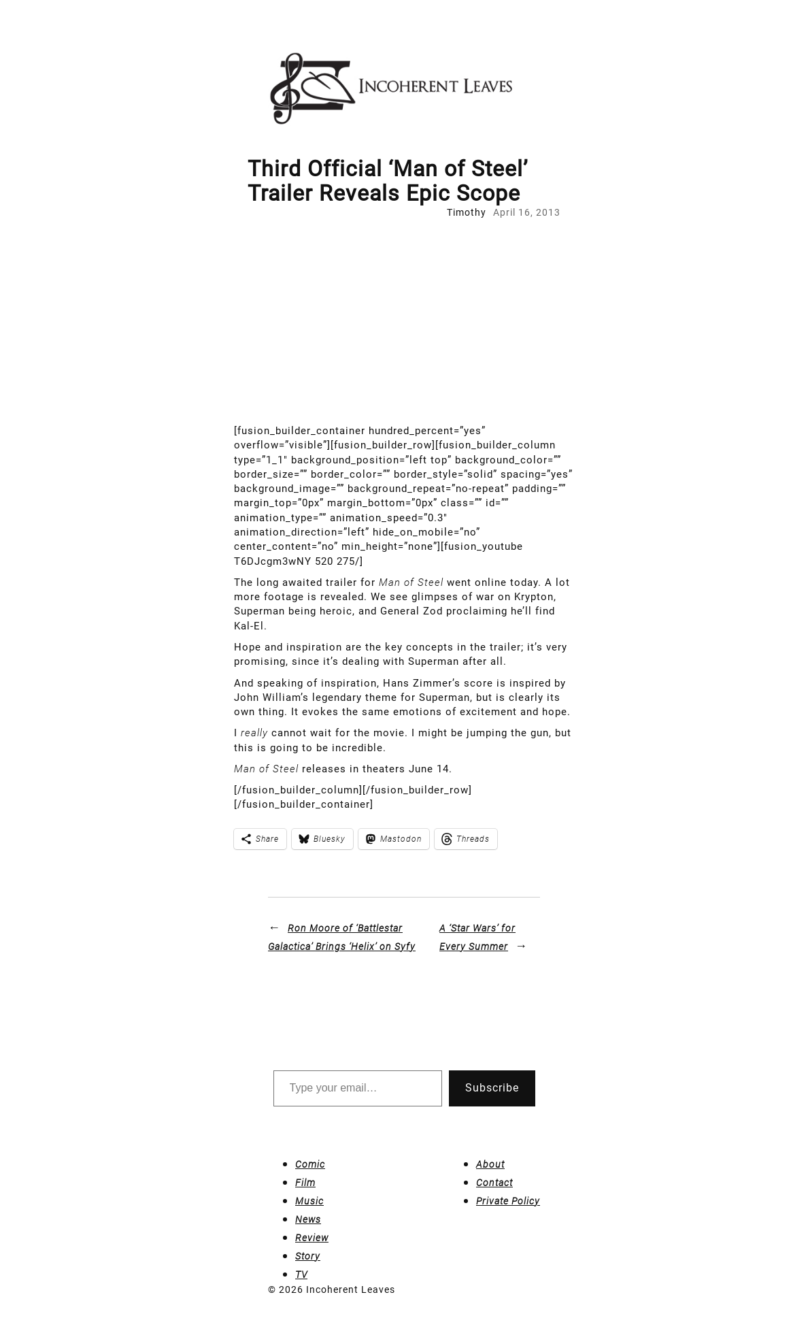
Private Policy (508, 1201)
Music (309, 1201)
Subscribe (492, 1087)
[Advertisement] (404, 322)
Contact (494, 1182)
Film (305, 1182)
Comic (310, 1164)
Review (312, 1237)
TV (301, 1274)
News (308, 1219)
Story (307, 1256)
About (490, 1164)
